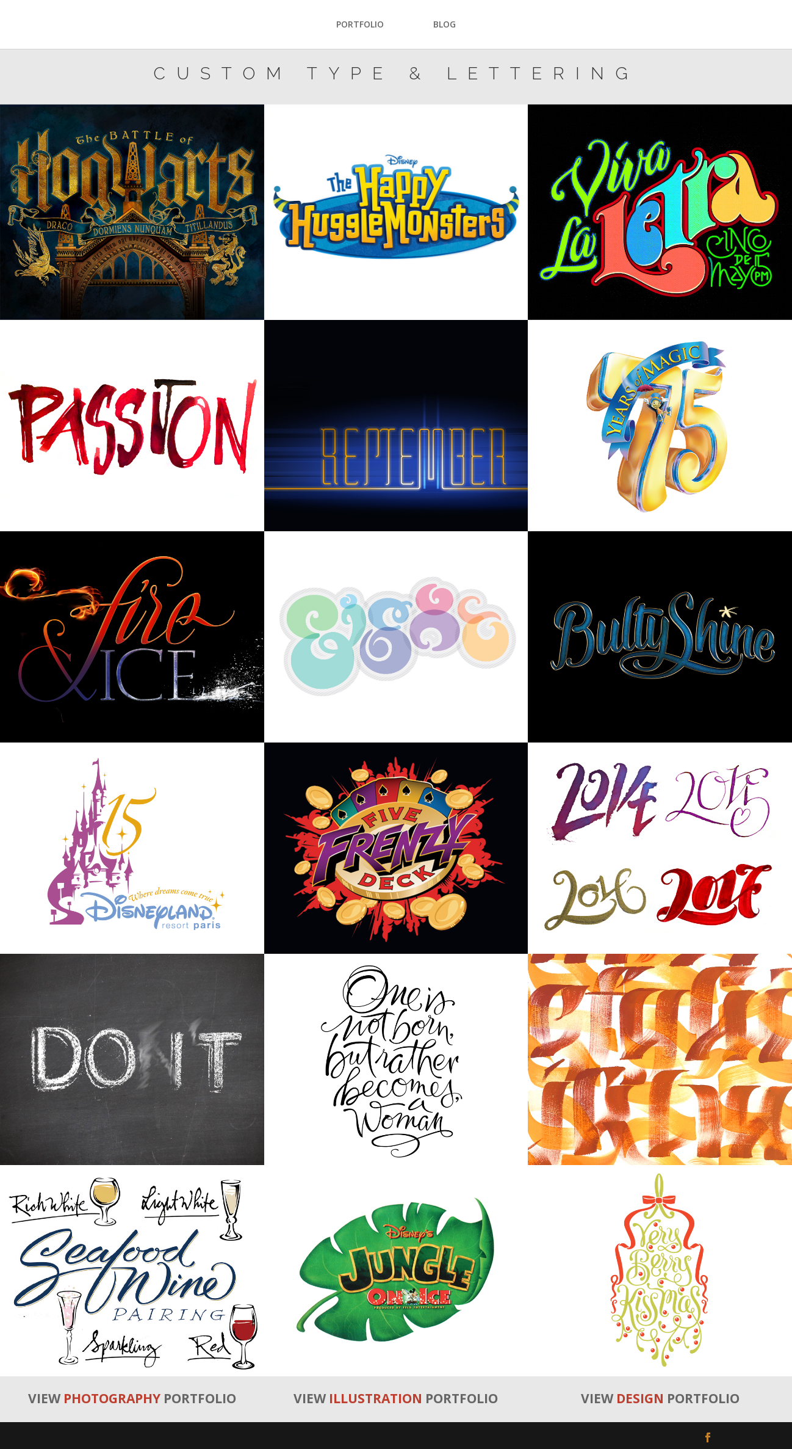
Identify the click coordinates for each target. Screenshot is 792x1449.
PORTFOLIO (360, 25)
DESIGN (640, 1398)
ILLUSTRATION (375, 1398)
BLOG (444, 25)
